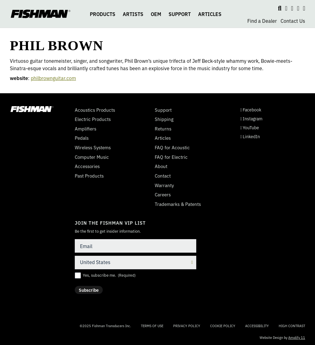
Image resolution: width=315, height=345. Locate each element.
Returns (163, 129)
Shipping (164, 119)
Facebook (250, 110)
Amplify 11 (296, 337)
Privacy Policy (186, 325)
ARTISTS (133, 13)
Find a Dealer (262, 20)
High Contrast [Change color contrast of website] (292, 326)
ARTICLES (209, 13)
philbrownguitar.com (53, 77)
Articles (163, 138)
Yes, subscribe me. (109, 275)
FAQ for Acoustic (172, 147)
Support (163, 110)
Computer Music (92, 157)
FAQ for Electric (171, 157)
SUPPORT (180, 13)
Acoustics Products (95, 110)
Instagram (251, 119)
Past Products (89, 176)
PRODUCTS (102, 13)
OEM (156, 13)
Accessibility (257, 325)
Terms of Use (152, 325)
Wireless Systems (93, 147)
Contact (163, 176)
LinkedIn (250, 136)
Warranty (164, 185)
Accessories (87, 166)
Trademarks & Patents (178, 204)
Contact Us (293, 20)
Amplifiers (85, 129)
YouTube (249, 127)
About (161, 166)
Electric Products (93, 119)
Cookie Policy (222, 325)
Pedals (82, 138)
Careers (163, 194)
